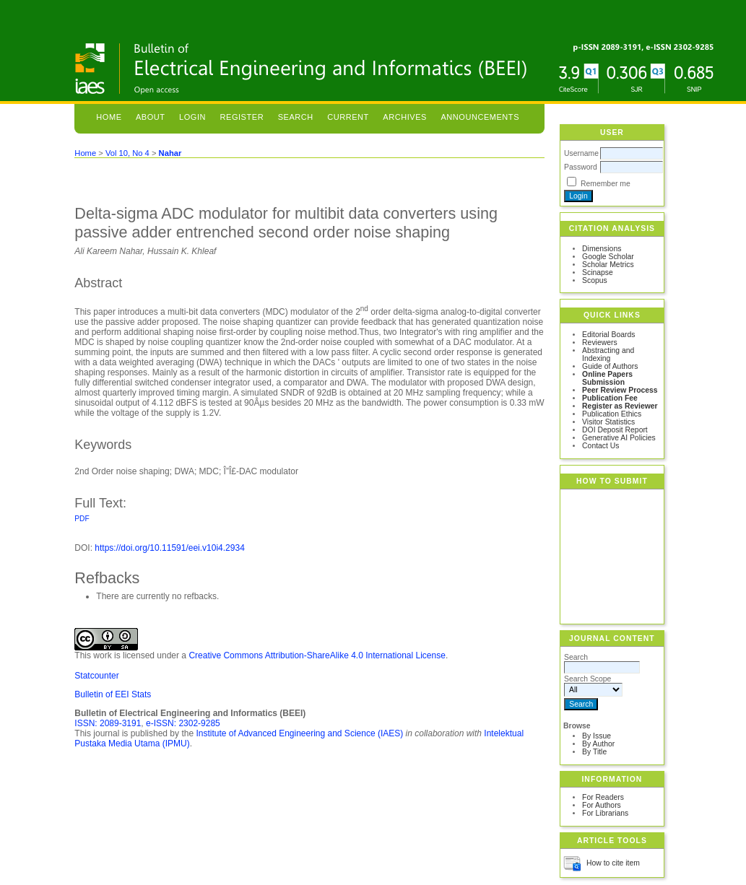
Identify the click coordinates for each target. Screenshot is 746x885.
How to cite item (613, 863)
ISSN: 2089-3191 (107, 723)
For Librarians (605, 813)
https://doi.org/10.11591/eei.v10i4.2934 (170, 548)
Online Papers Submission (607, 378)
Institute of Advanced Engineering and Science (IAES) (299, 733)
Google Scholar (608, 257)
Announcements (480, 117)
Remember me (605, 184)
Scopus (594, 280)
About (150, 117)
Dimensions (601, 249)
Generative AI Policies (619, 438)
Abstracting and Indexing (608, 354)
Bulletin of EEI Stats (112, 694)
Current (348, 117)
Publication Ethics (611, 414)
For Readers (603, 797)
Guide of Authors (610, 366)
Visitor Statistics (608, 422)
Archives (405, 117)
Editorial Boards (608, 335)
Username (581, 153)
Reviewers (599, 342)
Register (242, 117)
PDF (81, 519)
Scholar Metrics (608, 265)
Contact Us (600, 446)
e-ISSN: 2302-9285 (183, 723)
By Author (598, 744)
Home (108, 117)
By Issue (596, 736)
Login (192, 117)
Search (295, 117)
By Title (594, 752)
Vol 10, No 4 (127, 153)
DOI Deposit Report (615, 430)
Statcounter (96, 676)
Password (580, 167)
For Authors (601, 805)
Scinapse (597, 272)
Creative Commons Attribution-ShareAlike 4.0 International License (317, 655)
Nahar (170, 153)
